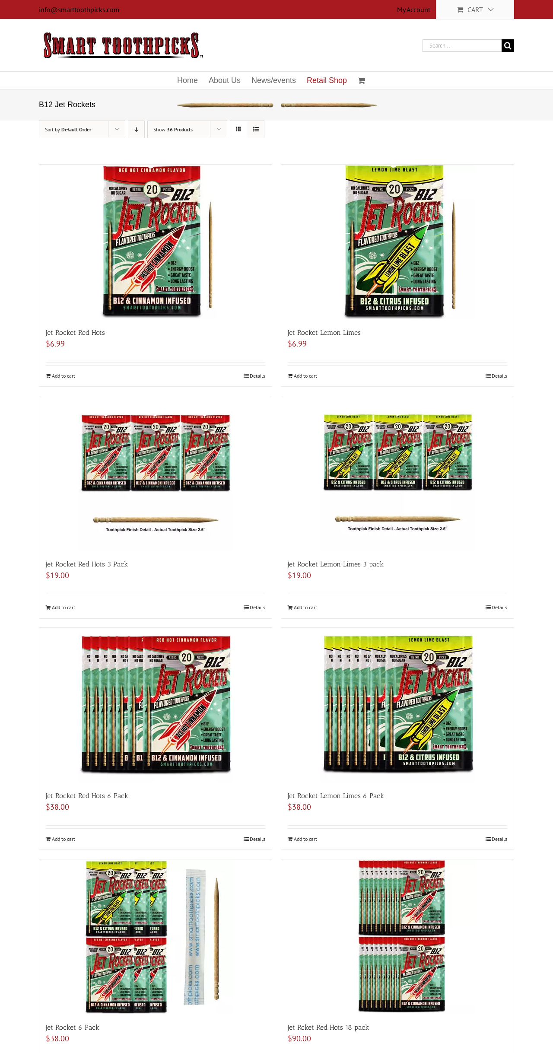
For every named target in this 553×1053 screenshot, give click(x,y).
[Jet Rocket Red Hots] (155, 242)
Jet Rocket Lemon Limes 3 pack (336, 564)
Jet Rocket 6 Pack (72, 1027)
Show (173, 129)
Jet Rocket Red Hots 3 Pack (87, 564)
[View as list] (255, 129)
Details (257, 375)
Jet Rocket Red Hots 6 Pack (87, 796)
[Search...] (462, 45)
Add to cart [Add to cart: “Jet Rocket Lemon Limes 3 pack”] (305, 607)
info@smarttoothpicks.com (79, 9)
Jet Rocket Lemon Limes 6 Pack (336, 796)
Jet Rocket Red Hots (75, 332)
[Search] (508, 45)
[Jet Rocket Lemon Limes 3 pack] (397, 473)
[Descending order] (136, 129)
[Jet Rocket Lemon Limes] (397, 242)
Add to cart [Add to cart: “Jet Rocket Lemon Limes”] (305, 375)
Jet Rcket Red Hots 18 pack (328, 1027)
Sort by (68, 129)
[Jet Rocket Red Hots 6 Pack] (155, 705)
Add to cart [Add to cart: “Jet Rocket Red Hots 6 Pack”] (63, 839)
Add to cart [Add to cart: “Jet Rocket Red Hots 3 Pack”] (63, 607)
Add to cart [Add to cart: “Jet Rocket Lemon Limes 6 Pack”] (305, 839)
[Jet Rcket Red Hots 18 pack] (397, 936)
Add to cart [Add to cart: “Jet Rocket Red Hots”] (63, 375)
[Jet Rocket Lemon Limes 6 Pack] (397, 705)
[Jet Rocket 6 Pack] (155, 936)
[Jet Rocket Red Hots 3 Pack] (155, 473)
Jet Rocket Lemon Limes (324, 332)
